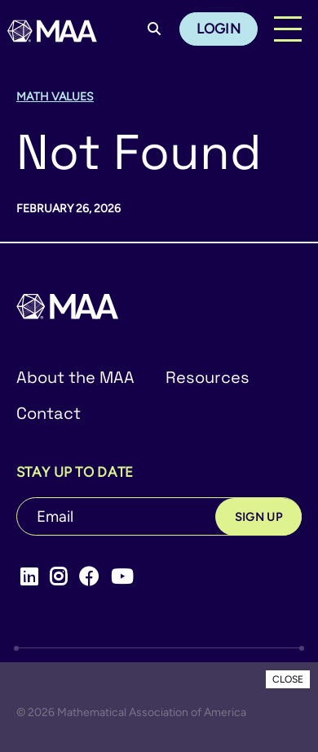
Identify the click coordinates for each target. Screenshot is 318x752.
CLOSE (287, 679)
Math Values (55, 97)
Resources (208, 377)
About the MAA (75, 377)
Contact (48, 413)
